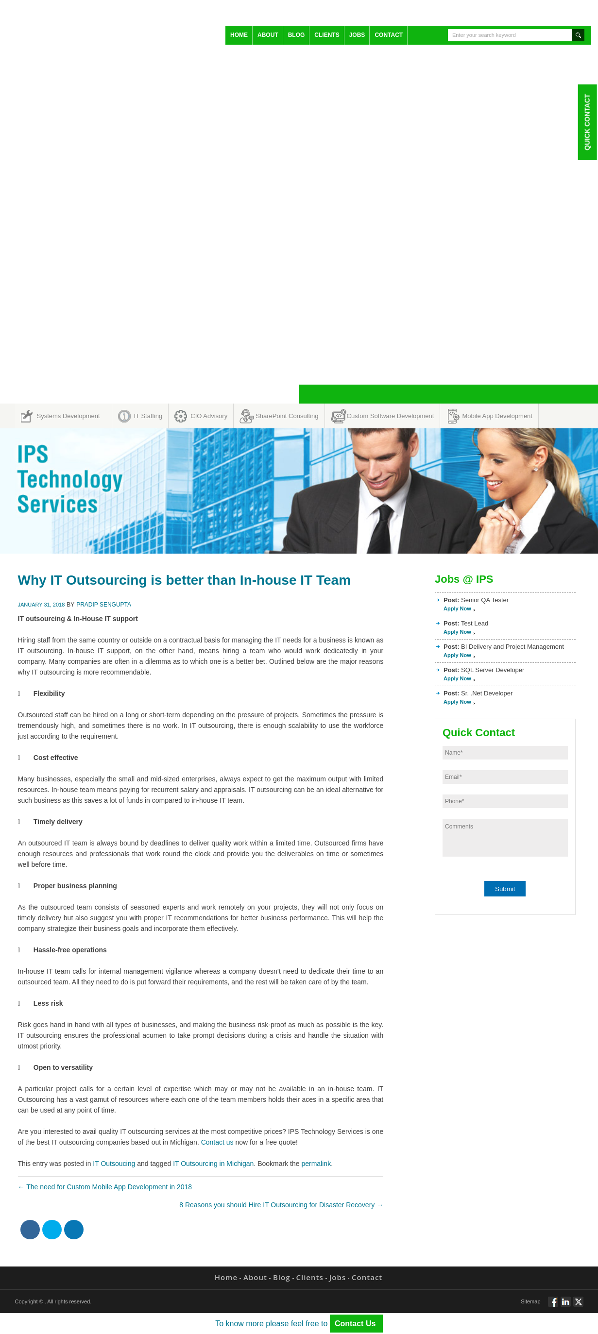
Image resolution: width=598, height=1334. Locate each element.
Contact (389, 35)
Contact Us (356, 1323)
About (267, 35)
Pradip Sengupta (103, 604)
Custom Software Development (390, 416)
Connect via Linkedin (566, 1306)
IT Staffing (148, 416)
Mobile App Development (497, 416)
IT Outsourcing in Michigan (213, 1163)
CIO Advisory (208, 416)
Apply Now (457, 608)
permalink (316, 1163)
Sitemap (530, 1301)
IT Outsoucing (114, 1163)
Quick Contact (587, 122)
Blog (296, 35)
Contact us (217, 1142)
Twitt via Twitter (578, 1306)
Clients (326, 35)
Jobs (357, 35)
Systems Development (68, 416)
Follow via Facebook (553, 1306)
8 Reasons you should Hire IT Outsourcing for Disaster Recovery (281, 1205)
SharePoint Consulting (287, 416)
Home (239, 35)
